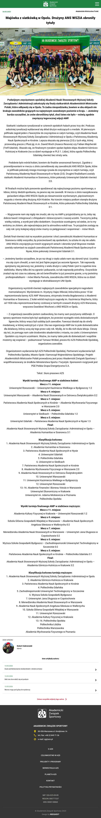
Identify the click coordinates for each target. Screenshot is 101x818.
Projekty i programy (50, 762)
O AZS (50, 749)
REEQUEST (54, 814)
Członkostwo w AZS (50, 755)
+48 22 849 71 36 (52, 735)
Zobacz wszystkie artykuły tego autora (50, 699)
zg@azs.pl (48, 739)
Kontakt (50, 781)
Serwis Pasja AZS (50, 768)
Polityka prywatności (51, 787)
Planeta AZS (50, 774)
